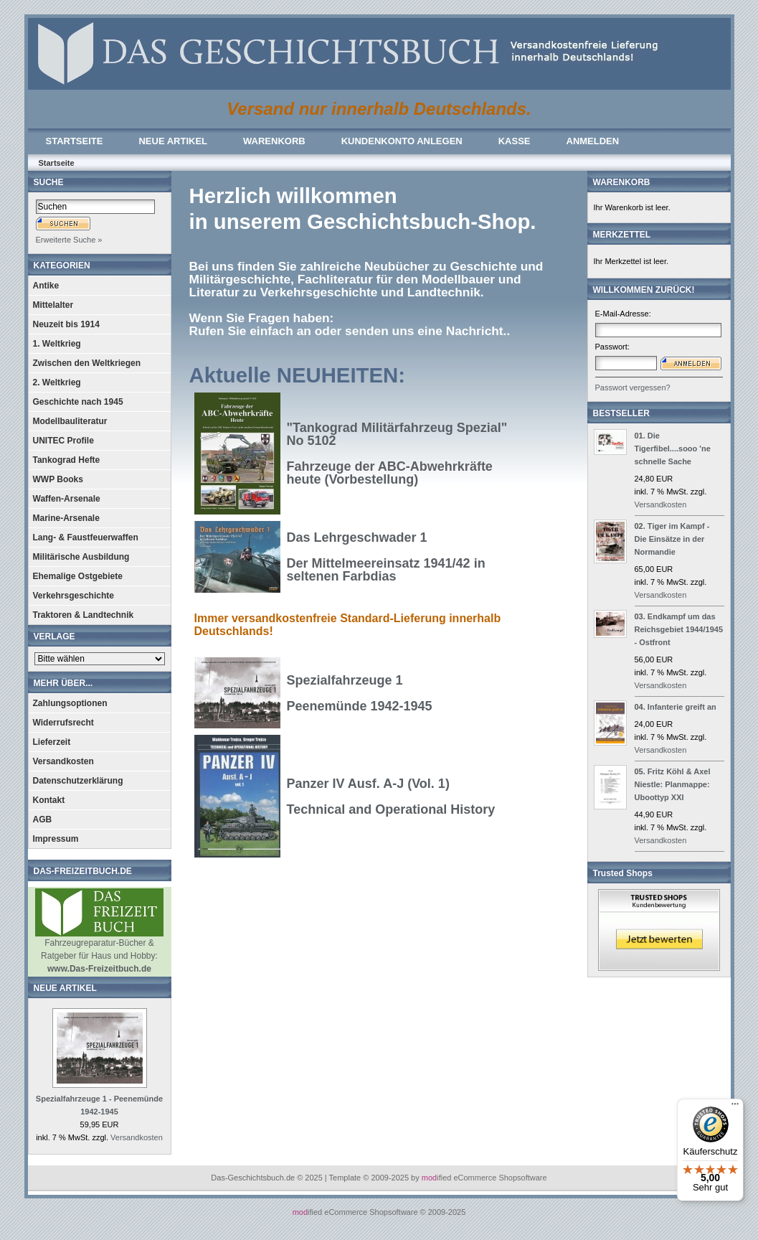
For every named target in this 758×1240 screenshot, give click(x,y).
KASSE (514, 141)
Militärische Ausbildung (81, 557)
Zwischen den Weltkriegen (87, 363)
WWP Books (58, 479)
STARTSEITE (74, 141)
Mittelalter (53, 305)
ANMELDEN (593, 141)
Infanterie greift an (682, 707)
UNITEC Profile (63, 441)
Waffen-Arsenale (66, 499)
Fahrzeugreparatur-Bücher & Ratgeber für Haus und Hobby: (99, 951)
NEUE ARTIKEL (172, 141)
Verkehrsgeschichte (73, 596)
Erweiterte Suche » (69, 239)
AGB (42, 819)
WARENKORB (274, 141)
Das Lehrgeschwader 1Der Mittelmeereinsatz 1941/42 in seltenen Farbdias (386, 556)
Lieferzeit (52, 742)
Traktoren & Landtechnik (83, 615)
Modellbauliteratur (70, 421)
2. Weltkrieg (57, 382)
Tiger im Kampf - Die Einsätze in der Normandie (672, 539)
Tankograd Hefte (66, 460)
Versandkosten (63, 761)
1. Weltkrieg (57, 344)
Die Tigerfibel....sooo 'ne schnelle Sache (673, 448)
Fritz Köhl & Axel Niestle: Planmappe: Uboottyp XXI (673, 784)
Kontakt (49, 800)
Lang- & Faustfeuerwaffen (85, 537)
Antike (46, 286)
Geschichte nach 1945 (78, 402)
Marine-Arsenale (66, 518)
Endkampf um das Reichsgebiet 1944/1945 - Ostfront (679, 629)
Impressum (56, 839)
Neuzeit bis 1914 (66, 324)
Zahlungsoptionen (70, 703)
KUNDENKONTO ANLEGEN (402, 141)
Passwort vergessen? (633, 387)
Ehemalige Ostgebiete (78, 576)
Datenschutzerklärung (78, 781)
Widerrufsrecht (63, 723)
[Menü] (735, 1107)
